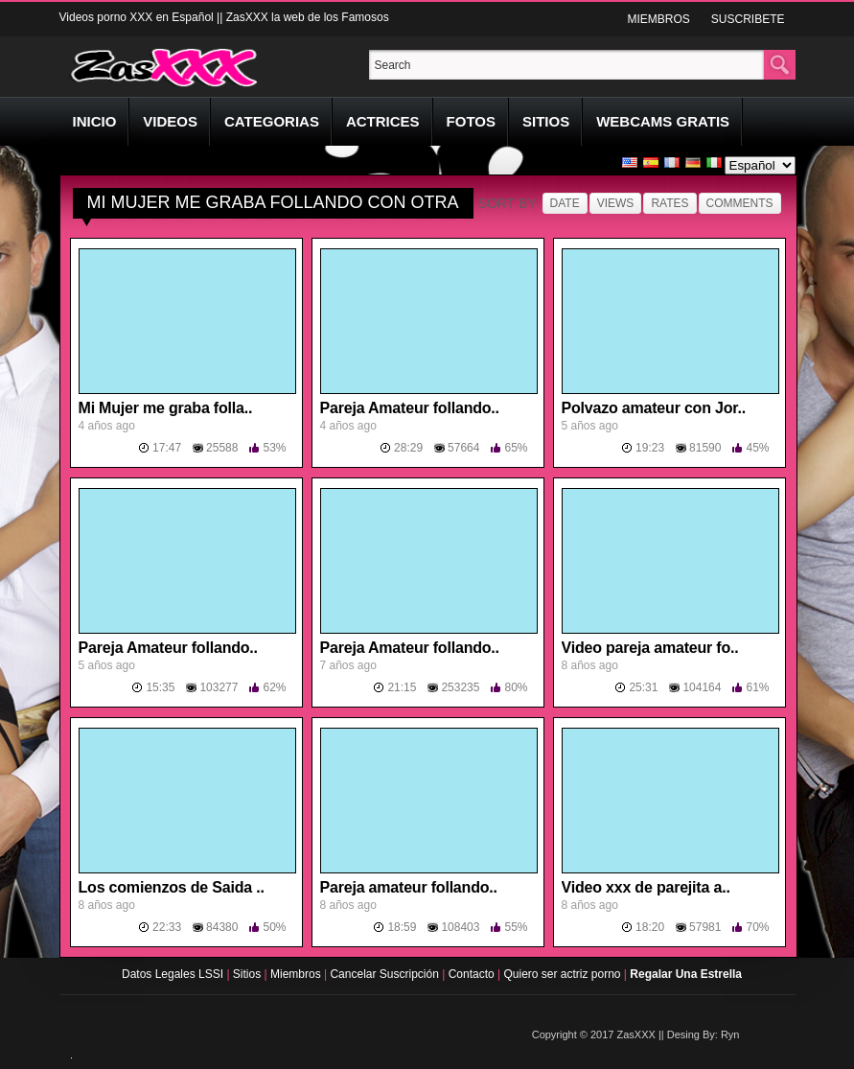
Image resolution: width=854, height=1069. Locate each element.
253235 (460, 687)
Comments (739, 203)
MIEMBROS (658, 19)
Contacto (473, 974)
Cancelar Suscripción (386, 974)
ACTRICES (383, 121)
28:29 (408, 447)
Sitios (249, 974)
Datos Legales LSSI (169, 974)
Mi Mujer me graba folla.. (166, 408)
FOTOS (471, 121)
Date (565, 203)
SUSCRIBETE (748, 19)
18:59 (401, 927)
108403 (460, 927)
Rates (669, 203)
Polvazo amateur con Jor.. (654, 408)
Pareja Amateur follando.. (409, 408)
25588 (222, 447)
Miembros (297, 974)
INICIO (95, 121)
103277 (218, 687)
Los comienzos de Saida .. (172, 887)
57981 (705, 927)
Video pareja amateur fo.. (650, 647)
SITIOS (545, 121)
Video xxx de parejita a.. (646, 887)
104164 (701, 687)
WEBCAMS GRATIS (662, 121)
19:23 (649, 447)
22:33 (166, 927)
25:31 (643, 687)
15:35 (160, 687)
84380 (222, 927)
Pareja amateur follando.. (408, 887)
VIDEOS (170, 121)
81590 (705, 447)
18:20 (649, 927)
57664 (463, 447)
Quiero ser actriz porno (563, 974)
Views (616, 203)
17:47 (166, 447)
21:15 (401, 687)
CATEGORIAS (271, 121)
